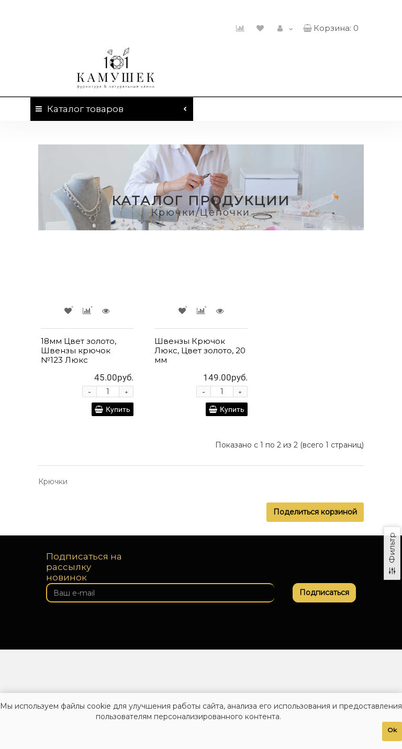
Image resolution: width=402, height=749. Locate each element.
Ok (392, 730)
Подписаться (324, 592)
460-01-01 (330, 9)
